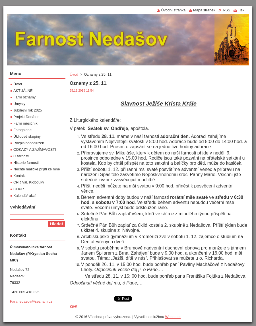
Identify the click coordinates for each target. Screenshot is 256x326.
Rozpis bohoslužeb (28, 143)
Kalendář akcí (24, 195)
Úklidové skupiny (27, 136)
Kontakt (19, 176)
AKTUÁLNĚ (23, 90)
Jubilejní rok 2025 (27, 110)
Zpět (73, 306)
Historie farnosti (26, 162)
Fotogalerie (22, 130)
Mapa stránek (204, 10)
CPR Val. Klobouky (28, 182)
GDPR (18, 189)
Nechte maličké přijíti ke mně (36, 169)
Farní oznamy (24, 97)
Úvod (74, 74)
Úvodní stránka (173, 10)
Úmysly (19, 104)
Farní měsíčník (25, 123)
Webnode (173, 317)
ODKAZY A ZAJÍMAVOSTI (34, 149)
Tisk (241, 10)
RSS (226, 10)
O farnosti (21, 156)
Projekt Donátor (26, 117)
